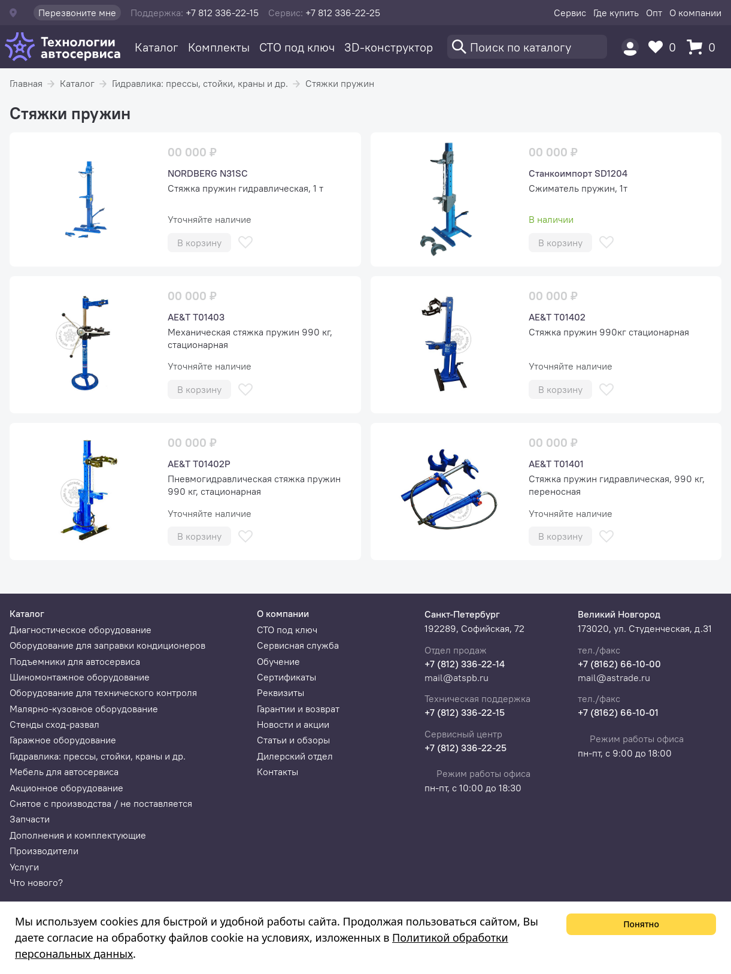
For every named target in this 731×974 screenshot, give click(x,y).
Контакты (277, 772)
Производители (44, 851)
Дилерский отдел (295, 756)
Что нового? (36, 882)
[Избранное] (665, 47)
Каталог (156, 47)
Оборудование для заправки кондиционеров (107, 645)
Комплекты (219, 47)
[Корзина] (704, 47)
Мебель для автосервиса (64, 772)
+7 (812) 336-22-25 (465, 747)
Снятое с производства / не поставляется (101, 803)
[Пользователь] (630, 47)
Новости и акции (293, 724)
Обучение (278, 661)
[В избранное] (245, 242)
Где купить (616, 13)
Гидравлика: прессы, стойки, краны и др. (200, 83)
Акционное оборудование (66, 788)
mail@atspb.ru (456, 677)
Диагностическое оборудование (80, 630)
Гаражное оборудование (63, 740)
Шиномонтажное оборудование (80, 677)
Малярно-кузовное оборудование (84, 709)
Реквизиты (280, 692)
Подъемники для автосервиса (75, 661)
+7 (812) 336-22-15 (464, 712)
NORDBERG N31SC (208, 173)
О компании (695, 13)
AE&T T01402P (199, 464)
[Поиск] (527, 47)
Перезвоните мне (77, 13)
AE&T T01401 (556, 464)
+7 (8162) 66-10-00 (619, 663)
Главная (26, 83)
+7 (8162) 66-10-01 (618, 712)
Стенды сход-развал (54, 724)
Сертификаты (286, 677)
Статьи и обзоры (293, 740)
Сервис (570, 13)
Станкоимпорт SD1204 (578, 173)
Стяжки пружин (339, 83)
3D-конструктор (388, 47)
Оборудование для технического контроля (103, 692)
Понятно (641, 924)
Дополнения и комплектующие (78, 835)
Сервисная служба (298, 645)
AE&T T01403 (196, 317)
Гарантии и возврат (298, 709)
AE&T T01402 (557, 317)
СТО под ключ (297, 47)
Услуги (24, 867)
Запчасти (30, 819)
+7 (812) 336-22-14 (464, 663)
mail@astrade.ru (614, 677)
